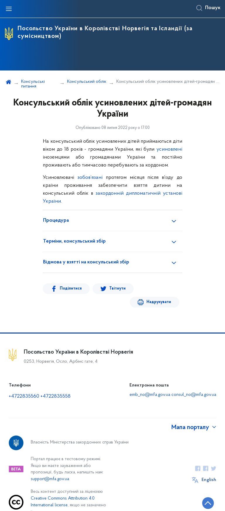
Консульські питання (33, 84)
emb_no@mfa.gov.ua (149, 381)
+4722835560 (24, 383)
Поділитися (68, 288)
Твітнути (111, 288)
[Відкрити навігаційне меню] (9, 9)
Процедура (56, 220)
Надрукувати (161, 288)
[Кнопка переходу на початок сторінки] (203, 504)
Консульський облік (86, 81)
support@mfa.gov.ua (50, 465)
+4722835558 (55, 383)
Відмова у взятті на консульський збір (86, 262)
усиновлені (169, 149)
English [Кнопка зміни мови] (209, 466)
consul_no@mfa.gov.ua (193, 381)
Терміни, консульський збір (74, 241)
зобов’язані (90, 177)
